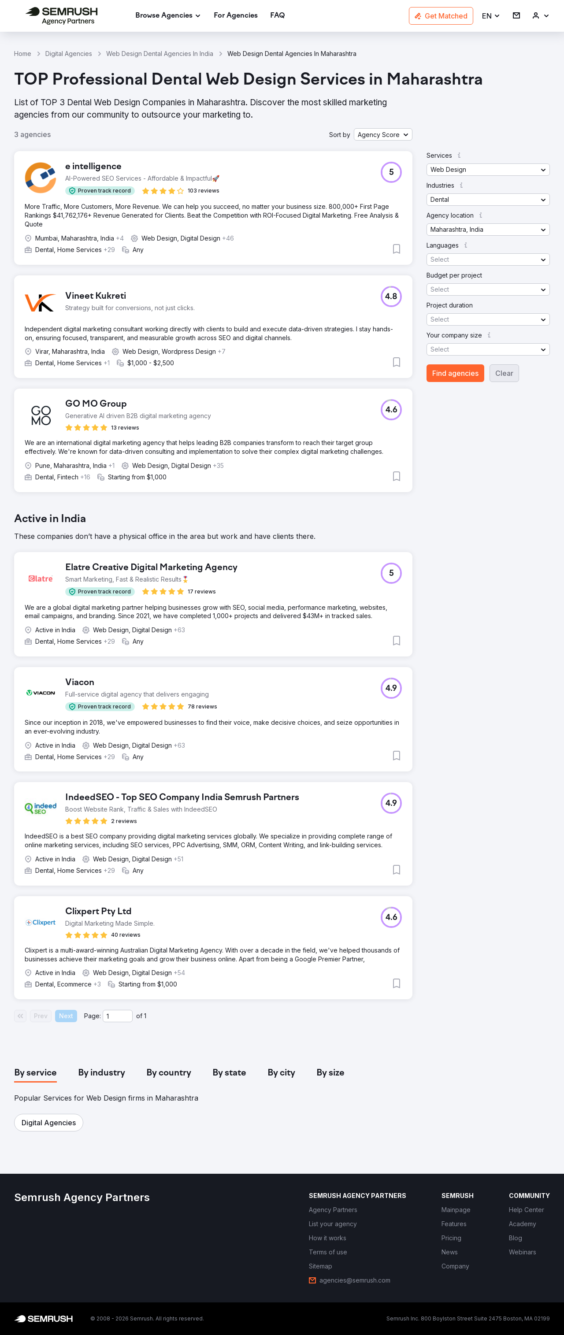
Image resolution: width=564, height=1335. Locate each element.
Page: (92, 1016)
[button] (491, 16)
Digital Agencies (68, 53)
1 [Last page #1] (145, 1016)
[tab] (35, 1073)
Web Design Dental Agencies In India (159, 53)
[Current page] (117, 1016)
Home (22, 53)
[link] (236, 16)
